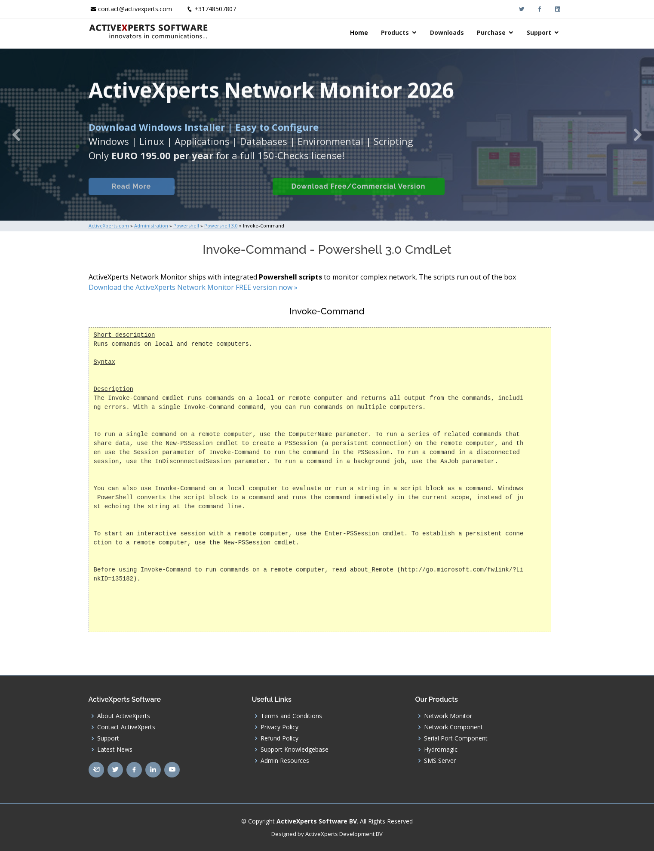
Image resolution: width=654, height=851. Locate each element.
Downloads (447, 32)
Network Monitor (448, 716)
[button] (16, 135)
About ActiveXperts (123, 716)
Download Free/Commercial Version (359, 195)
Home (359, 32)
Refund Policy (279, 738)
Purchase (491, 32)
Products (395, 32)
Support (539, 32)
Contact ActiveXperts (126, 727)
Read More (131, 195)
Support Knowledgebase (295, 750)
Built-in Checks (223, 195)
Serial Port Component (456, 738)
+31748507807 (215, 9)
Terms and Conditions (291, 716)
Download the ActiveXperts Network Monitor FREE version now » (193, 287)
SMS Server (440, 761)
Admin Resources (285, 761)
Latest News (114, 750)
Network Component (453, 727)
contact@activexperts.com (135, 9)
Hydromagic (440, 750)
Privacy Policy (279, 727)
